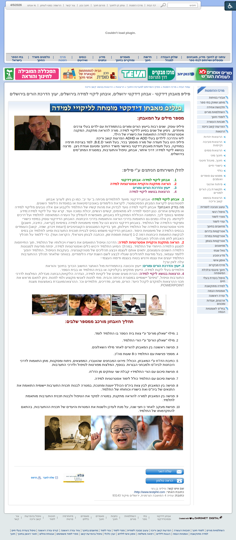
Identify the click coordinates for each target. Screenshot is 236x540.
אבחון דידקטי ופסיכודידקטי (164, 517)
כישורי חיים (216, 165)
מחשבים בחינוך (216, 226)
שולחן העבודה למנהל (169, 59)
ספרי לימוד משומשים (67, 533)
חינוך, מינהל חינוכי (211, 160)
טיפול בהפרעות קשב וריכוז (33, 517)
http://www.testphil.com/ (149, 492)
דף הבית (151, 5)
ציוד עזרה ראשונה (70, 530)
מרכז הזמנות (136, 5)
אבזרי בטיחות (217, 97)
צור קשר (70, 5)
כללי (220, 170)
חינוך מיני (217, 155)
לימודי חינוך (218, 117)
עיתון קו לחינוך (117, 5)
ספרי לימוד (218, 216)
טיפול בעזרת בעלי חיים (23, 530)
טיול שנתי (219, 250)
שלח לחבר (48, 477)
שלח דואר (165, 471)
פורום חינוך (99, 5)
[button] (163, 5)
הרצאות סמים (213, 150)
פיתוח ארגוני (214, 184)
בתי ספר (144, 517)
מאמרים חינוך (100, 517)
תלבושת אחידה (216, 107)
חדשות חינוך (148, 59)
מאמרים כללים (85, 517)
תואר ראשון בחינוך (27, 533)
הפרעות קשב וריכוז (213, 126)
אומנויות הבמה (216, 291)
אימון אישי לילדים (126, 533)
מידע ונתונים (102, 59)
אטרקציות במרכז (215, 236)
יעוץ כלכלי (109, 533)
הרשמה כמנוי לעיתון (50, 5)
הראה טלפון (164, 480)
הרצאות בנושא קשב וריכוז (213, 199)
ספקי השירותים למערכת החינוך (143, 86)
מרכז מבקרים (217, 265)
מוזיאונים (220, 245)
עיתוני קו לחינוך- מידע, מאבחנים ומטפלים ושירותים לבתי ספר (206, 59)
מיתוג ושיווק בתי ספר (212, 102)
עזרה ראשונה (217, 295)
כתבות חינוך (114, 517)
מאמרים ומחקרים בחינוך (124, 59)
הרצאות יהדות (213, 136)
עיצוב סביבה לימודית (213, 207)
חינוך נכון (84, 5)
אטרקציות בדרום (215, 231)
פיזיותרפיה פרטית (67, 517)
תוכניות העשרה (216, 121)
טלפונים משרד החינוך (41, 59)
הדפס (34, 477)
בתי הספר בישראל (17, 59)
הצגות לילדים (163, 533)
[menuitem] (206, 59)
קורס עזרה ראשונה (48, 530)
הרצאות (220, 131)
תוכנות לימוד (51, 517)
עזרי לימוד (219, 221)
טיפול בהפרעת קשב (91, 533)
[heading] (183, 157)
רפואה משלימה (146, 533)
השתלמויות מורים (214, 112)
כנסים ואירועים (82, 59)
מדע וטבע (219, 255)
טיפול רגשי (218, 212)
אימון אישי (219, 260)
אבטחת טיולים (46, 533)
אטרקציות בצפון (215, 241)
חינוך (12, 533)
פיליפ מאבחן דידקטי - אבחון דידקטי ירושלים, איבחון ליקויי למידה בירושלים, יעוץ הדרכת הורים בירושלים (100, 94)
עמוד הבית (184, 86)
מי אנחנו (31, 5)
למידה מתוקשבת (215, 286)
